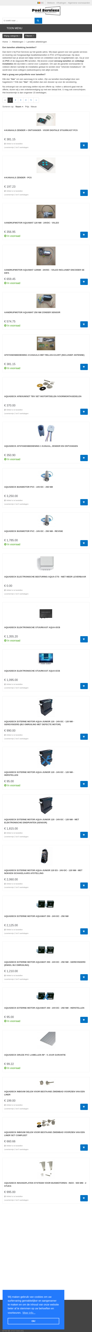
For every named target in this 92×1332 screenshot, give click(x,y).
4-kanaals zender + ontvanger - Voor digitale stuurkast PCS (41, 130)
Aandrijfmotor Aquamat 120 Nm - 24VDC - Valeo (31, 223)
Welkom (51, 3)
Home (5, 42)
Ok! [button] (33, 1321)
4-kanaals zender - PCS (18, 177)
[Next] (36, 100)
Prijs (27, 106)
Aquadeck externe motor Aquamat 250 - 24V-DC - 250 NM (36, 916)
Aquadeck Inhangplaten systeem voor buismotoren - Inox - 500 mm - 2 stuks (45, 1184)
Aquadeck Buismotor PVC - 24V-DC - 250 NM (28, 487)
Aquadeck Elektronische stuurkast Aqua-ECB (32, 671)
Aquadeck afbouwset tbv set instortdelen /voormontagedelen (42, 396)
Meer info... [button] (29, 1312)
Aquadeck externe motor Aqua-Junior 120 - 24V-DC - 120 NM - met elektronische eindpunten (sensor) (41, 821)
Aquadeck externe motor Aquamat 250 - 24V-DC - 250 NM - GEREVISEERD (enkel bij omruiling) (44, 963)
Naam (18, 106)
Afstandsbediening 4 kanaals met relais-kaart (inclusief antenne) (44, 355)
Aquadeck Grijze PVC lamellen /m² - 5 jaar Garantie (35, 1055)
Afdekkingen (17, 42)
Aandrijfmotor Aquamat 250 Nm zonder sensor (32, 312)
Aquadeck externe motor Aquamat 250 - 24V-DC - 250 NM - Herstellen (44, 1008)
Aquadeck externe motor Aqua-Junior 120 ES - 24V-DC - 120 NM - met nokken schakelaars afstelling (43, 872)
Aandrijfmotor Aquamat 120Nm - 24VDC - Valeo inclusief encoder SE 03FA (44, 271)
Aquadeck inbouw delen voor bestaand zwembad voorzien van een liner (44, 1093)
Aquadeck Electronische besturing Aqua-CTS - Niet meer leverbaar (45, 576)
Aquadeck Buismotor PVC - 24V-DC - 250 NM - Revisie (33, 531)
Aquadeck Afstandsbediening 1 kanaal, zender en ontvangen (41, 446)
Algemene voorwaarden (79, 3)
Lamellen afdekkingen (37, 42)
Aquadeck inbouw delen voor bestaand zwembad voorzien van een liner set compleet (44, 1134)
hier (13, 79)
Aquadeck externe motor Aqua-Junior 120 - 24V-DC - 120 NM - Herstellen (39, 773)
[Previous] (5, 100)
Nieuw (34, 106)
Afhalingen (61, 3)
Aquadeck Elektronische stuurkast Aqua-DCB (32, 627)
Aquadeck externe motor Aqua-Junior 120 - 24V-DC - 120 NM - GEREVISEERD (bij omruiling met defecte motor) (39, 723)
